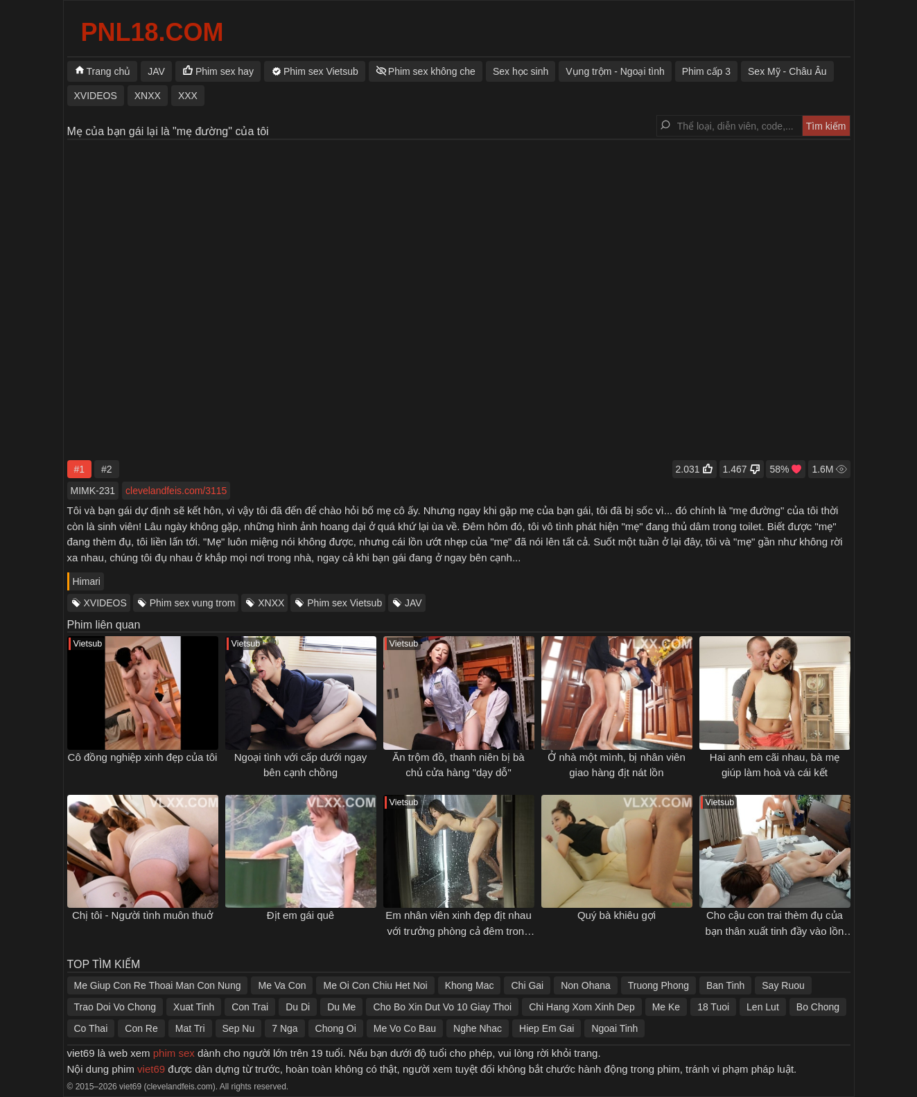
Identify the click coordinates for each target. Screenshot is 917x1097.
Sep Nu (238, 1028)
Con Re (141, 1028)
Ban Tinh (725, 985)
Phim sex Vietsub (344, 602)
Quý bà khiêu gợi (616, 915)
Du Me (341, 1006)
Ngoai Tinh (614, 1028)
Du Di (298, 1006)
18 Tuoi (713, 1006)
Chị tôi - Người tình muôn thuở (142, 915)
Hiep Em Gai (546, 1028)
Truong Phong (658, 985)
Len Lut (762, 1006)
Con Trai (250, 1006)
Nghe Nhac (477, 1028)
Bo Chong (817, 1006)
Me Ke (666, 1006)
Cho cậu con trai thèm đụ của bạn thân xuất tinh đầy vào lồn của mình (775, 930)
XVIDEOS (105, 602)
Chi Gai (527, 985)
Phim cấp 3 (706, 71)
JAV (413, 602)
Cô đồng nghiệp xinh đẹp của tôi (143, 757)
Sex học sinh (520, 71)
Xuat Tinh (193, 1006)
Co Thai (91, 1028)
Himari (87, 581)
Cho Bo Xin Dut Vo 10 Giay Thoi (442, 1006)
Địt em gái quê (300, 915)
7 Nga (284, 1028)
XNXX (271, 602)
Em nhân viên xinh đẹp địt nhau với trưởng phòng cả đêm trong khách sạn (458, 930)
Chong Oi (335, 1028)
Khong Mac (469, 985)
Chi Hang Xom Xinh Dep (582, 1006)
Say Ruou (783, 985)
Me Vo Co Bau (405, 1028)
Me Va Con (282, 985)
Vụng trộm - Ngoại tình (615, 71)
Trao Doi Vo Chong (115, 1006)
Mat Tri (190, 1028)
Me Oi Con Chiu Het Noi (375, 985)
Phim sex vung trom (193, 602)
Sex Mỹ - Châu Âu (787, 71)
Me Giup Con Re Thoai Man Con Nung (157, 985)
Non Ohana (586, 985)
